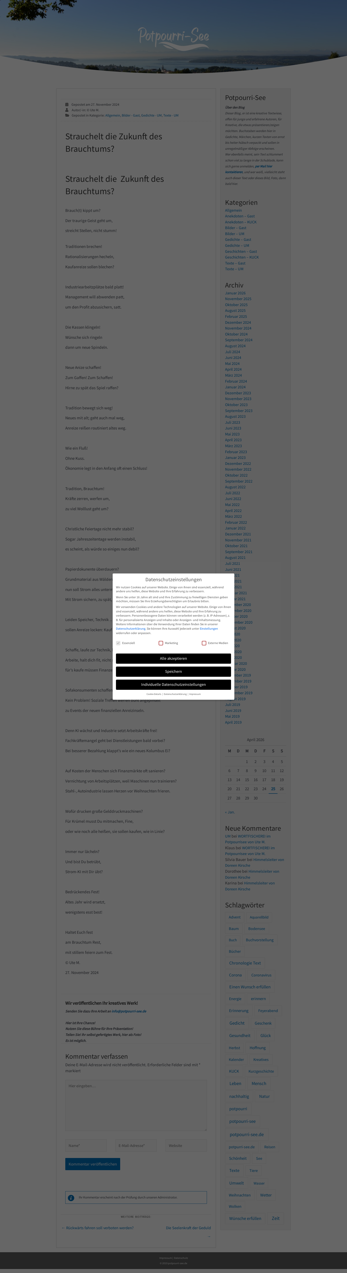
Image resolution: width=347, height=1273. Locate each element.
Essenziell (125, 643)
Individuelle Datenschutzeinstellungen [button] (173, 684)
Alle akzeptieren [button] (173, 658)
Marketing (168, 643)
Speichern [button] (173, 671)
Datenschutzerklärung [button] (175, 694)
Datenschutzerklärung (130, 629)
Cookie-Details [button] (154, 694)
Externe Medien (215, 643)
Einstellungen (209, 629)
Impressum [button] (195, 694)
